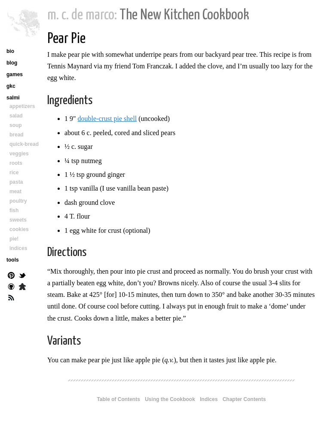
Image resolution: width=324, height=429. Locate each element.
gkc (10, 86)
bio (10, 51)
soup (15, 125)
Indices (208, 399)
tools (12, 260)
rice (13, 173)
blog (11, 63)
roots (15, 163)
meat (15, 191)
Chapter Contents (244, 399)
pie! (13, 239)
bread (16, 135)
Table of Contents (118, 399)
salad (16, 116)
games (14, 74)
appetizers (22, 106)
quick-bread (24, 144)
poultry (18, 201)
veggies (19, 154)
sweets (18, 220)
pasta (16, 182)
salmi (13, 98)
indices (18, 248)
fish (13, 210)
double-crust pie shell (107, 118)
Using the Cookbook (170, 399)
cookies (19, 229)
